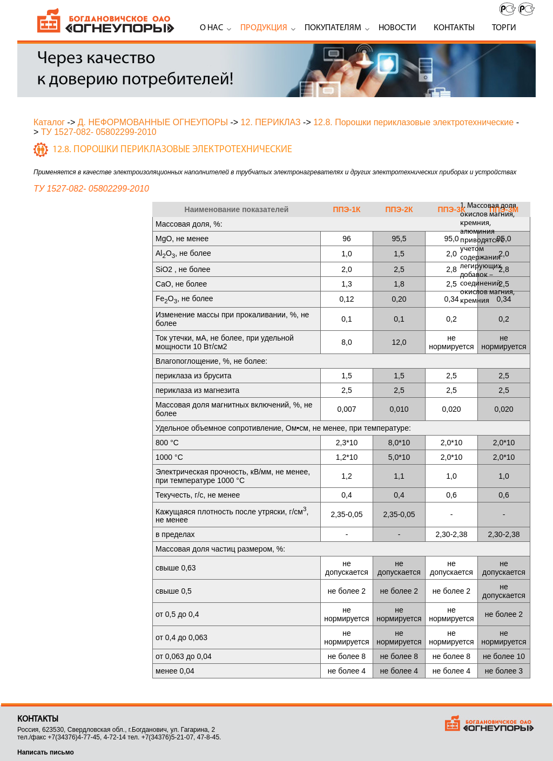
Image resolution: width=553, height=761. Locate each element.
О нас (211, 28)
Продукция (263, 28)
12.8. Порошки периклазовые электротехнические (413, 122)
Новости (397, 28)
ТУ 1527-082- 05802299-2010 (99, 132)
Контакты (454, 28)
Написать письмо (45, 752)
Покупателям (333, 28)
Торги (504, 28)
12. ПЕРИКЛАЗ (271, 122)
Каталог (49, 122)
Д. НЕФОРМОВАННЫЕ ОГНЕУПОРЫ (153, 122)
